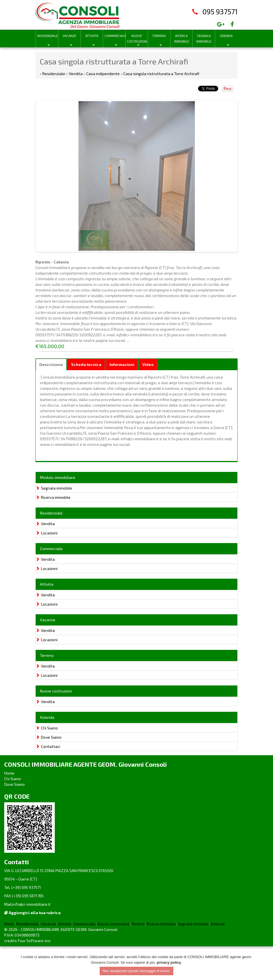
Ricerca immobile (181, 38)
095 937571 (220, 11)
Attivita (91, 36)
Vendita (76, 73)
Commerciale (114, 36)
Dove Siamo (49, 768)
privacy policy (169, 962)
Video (148, 395)
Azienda (226, 36)
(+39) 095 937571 (25, 919)
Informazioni (122, 395)
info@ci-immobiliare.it (32, 935)
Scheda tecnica (86, 395)
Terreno (159, 36)
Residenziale (47, 36)
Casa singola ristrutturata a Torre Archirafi (161, 73)
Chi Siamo (47, 759)
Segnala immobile (203, 38)
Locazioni (47, 564)
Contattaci (48, 777)
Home (9, 804)
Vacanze (69, 36)
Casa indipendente (103, 73)
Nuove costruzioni (137, 38)
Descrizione (51, 395)
